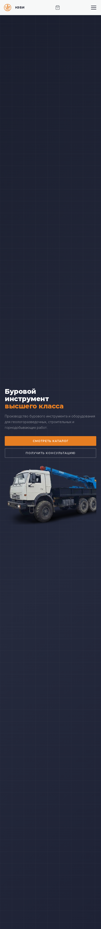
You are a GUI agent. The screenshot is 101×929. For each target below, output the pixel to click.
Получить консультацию (50, 453)
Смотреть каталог (51, 441)
